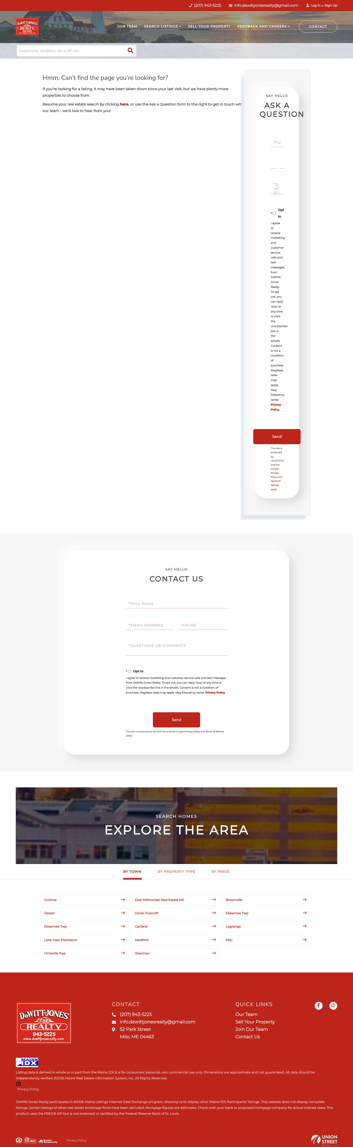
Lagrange (233, 926)
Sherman (142, 953)
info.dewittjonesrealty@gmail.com (263, 5)
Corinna (50, 900)
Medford (141, 940)
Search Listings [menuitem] (161, 26)
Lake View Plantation (60, 940)
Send (277, 436)
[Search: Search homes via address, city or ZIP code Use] (76, 51)
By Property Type (176, 871)
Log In (313, 5)
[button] (130, 51)
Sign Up (331, 5)
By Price (220, 871)
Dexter (49, 913)
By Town (132, 871)
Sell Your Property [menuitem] (209, 26)
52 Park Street (133, 1033)
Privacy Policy (215, 692)
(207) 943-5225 (132, 1014)
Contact (318, 27)
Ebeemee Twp (237, 913)
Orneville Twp (55, 953)
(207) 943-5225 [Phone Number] (205, 5)
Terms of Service (215, 731)
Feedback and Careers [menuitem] (262, 26)
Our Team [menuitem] (127, 26)
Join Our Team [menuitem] (251, 1029)
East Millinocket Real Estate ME (159, 900)
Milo (229, 940)
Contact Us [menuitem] (247, 1037)
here (124, 104)
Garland (141, 926)
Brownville (234, 900)
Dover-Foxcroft (146, 913)
